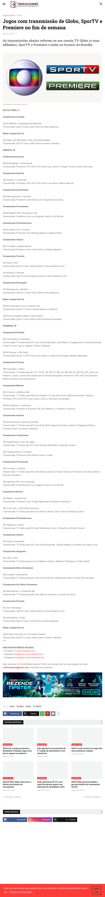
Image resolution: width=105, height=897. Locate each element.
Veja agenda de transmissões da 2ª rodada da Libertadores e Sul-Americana (51, 751)
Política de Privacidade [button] (20, 892)
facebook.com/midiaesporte (28, 654)
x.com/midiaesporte (24, 650)
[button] (4, 4)
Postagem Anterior (12, 797)
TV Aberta (37, 706)
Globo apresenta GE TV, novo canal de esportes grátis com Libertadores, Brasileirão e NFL (51, 784)
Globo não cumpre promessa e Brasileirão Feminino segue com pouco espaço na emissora (17, 751)
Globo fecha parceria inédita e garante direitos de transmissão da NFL (85, 784)
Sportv (28, 706)
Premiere (20, 706)
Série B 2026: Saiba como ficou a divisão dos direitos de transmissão (17, 784)
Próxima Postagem (92, 797)
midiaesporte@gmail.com (16, 667)
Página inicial (9, 15)
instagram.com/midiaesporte (29, 657)
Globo (19, 15)
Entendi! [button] (96, 890)
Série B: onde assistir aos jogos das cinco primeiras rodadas (86, 749)
